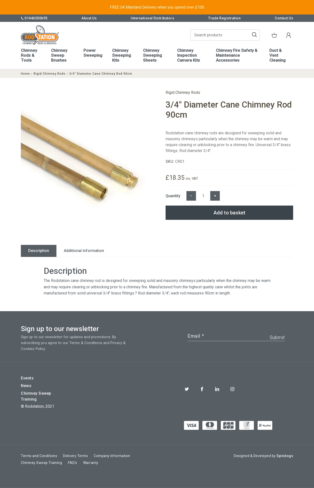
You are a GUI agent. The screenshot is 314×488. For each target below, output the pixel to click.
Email (196, 336)
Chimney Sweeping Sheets (152, 55)
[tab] (38, 251)
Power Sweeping (92, 53)
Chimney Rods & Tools (29, 55)
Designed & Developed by (263, 456)
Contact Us (284, 18)
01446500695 (34, 18)
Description (38, 250)
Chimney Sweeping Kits (121, 55)
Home (25, 73)
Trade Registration (224, 18)
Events (27, 378)
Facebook (202, 389)
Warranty (90, 463)
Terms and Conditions (39, 456)
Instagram (232, 389)
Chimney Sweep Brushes (59, 55)
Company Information (112, 456)
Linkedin (217, 389)
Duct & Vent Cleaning (277, 55)
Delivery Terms (75, 456)
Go (254, 35)
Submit (277, 337)
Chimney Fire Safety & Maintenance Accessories (236, 55)
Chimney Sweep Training (36, 396)
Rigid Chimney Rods (49, 73)
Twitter (186, 389)
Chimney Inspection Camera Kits (188, 55)
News (26, 385)
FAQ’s (72, 463)
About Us (89, 18)
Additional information (84, 250)
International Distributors (152, 18)
